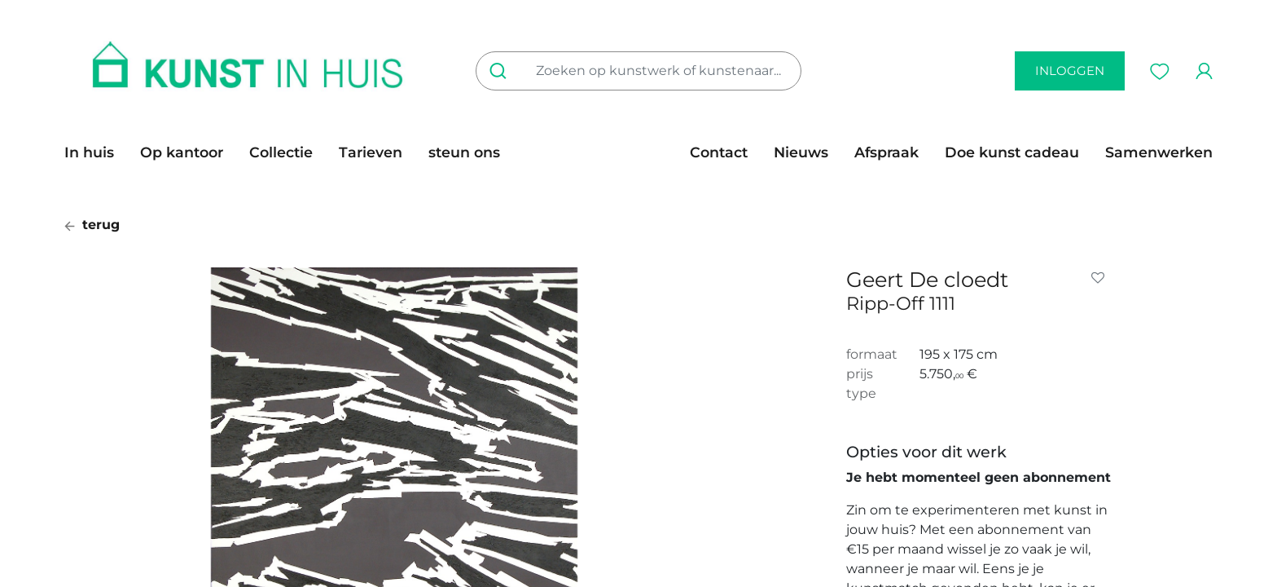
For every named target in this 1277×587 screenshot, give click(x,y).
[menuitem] (95, 152)
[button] (1101, 278)
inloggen (1069, 70)
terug (92, 224)
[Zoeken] (501, 71)
